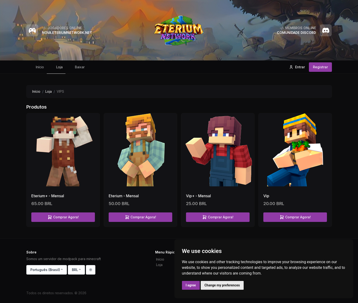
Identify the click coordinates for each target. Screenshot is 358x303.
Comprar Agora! (63, 217)
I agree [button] (191, 285)
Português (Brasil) (45, 270)
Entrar (297, 67)
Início (36, 91)
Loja (48, 91)
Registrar (320, 67)
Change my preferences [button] (222, 285)
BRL (75, 270)
